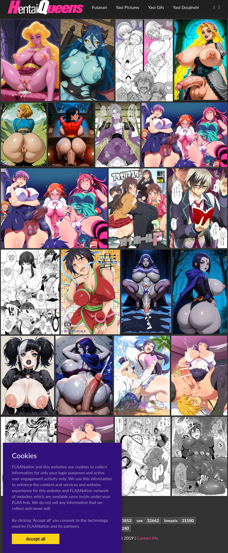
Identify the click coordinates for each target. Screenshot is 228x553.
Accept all (35, 538)
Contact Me (147, 538)
